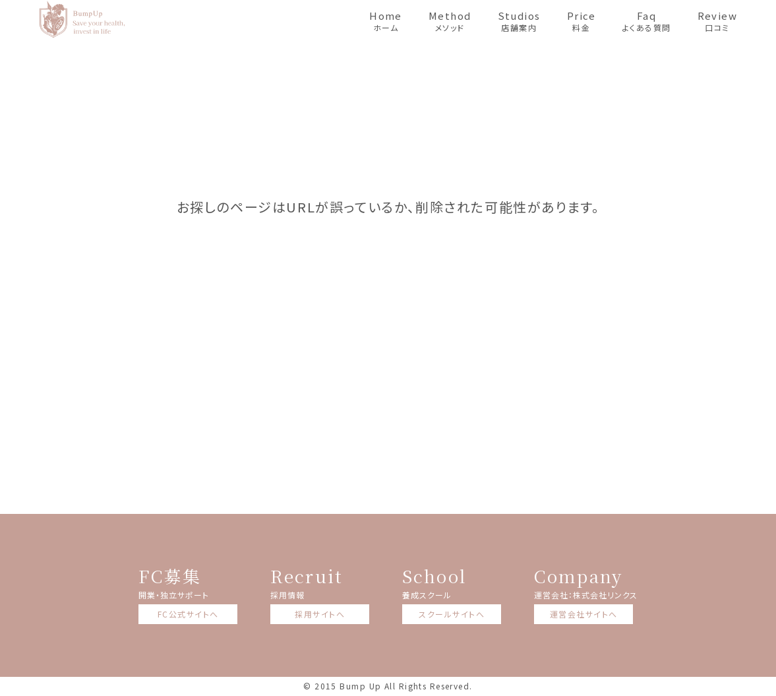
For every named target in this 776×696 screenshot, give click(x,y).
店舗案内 (519, 21)
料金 (581, 21)
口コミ (718, 21)
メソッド (450, 21)
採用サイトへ (320, 613)
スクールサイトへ (452, 613)
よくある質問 (646, 21)
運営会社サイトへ (584, 613)
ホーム (385, 21)
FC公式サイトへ (188, 613)
